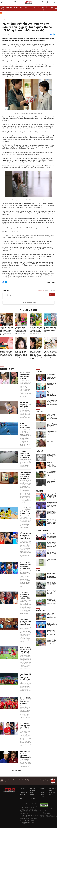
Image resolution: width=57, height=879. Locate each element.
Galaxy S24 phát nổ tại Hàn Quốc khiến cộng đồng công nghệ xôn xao (25, 406)
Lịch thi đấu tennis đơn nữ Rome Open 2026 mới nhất (25, 595)
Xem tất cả (41, 290)
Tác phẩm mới (42, 531)
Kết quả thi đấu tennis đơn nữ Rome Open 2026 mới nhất (25, 536)
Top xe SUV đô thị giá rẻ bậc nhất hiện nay (51, 592)
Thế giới (40, 451)
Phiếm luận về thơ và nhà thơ (51, 440)
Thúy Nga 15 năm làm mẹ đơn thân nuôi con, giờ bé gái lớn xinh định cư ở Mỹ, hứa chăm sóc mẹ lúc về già (6, 331)
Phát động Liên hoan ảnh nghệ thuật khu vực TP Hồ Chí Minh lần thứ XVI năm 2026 (51, 633)
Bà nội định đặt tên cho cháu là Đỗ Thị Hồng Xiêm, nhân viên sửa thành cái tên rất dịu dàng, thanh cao (21, 354)
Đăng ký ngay (53, 781)
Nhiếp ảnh (40, 610)
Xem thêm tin (16, 771)
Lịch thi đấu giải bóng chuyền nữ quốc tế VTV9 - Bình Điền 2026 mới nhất (25, 511)
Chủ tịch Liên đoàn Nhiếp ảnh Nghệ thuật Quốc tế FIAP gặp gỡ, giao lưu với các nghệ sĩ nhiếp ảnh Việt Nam (52, 625)
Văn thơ (39, 411)
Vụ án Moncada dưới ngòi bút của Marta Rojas (51, 481)
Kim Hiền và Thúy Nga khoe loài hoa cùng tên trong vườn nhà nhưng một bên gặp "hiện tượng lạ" (20, 330)
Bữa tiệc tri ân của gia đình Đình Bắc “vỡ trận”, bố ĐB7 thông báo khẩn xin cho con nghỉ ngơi (51, 523)
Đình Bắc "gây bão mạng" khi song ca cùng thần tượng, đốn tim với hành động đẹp (52, 505)
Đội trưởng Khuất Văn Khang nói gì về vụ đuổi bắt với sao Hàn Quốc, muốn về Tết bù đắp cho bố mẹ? (51, 497)
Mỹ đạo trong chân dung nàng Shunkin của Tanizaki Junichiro (52, 464)
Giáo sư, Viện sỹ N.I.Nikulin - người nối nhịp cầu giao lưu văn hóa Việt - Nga (51, 457)
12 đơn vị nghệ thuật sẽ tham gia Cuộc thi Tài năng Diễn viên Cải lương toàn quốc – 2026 (51, 378)
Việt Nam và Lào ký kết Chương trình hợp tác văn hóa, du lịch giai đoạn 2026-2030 (52, 394)
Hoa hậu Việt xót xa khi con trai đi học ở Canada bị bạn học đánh (50, 329)
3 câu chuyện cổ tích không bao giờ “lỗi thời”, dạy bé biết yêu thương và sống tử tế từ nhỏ (6, 354)
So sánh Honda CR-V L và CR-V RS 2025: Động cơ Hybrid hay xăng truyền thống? (52, 576)
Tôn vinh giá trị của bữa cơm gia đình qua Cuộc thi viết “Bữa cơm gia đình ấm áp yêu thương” (50, 354)
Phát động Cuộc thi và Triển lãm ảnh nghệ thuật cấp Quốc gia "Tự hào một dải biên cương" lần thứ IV (52, 642)
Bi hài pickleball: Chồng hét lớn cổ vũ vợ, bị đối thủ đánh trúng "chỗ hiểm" (25, 428)
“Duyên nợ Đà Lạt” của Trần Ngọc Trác (52, 433)
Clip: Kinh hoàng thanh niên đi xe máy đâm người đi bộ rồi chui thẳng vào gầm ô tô (25, 457)
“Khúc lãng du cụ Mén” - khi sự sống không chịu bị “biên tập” (52, 424)
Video (38, 571)
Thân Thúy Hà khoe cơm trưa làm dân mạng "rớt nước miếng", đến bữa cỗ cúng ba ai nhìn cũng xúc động (36, 355)
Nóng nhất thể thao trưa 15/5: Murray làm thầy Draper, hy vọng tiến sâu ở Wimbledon (25, 756)
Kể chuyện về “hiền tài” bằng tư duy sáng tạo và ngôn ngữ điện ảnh (52, 385)
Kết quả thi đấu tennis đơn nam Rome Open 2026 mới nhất (25, 565)
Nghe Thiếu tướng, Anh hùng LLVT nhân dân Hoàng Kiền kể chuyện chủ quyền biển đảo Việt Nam (51, 545)
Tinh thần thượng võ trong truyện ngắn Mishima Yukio (51, 473)
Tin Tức (39, 372)
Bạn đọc (22, 798)
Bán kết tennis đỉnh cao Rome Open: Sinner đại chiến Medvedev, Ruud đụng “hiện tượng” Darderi (25, 379)
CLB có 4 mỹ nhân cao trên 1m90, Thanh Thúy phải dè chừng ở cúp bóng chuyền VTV (25, 728)
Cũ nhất (53, 290)
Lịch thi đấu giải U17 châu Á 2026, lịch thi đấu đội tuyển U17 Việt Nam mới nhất (25, 678)
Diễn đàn (32, 798)
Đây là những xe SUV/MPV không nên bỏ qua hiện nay (51, 584)
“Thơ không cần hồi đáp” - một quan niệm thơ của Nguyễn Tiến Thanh (25, 476)
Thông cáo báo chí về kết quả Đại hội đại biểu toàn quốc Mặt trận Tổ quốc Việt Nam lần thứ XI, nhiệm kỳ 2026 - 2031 (52, 404)
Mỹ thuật (22, 794)
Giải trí (39, 491)
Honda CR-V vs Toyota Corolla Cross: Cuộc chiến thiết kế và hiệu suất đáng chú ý (51, 602)
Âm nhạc (32, 794)
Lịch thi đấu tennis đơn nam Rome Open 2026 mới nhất (25, 622)
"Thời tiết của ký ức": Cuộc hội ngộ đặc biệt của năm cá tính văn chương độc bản (52, 553)
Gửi (52, 294)
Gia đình (4, 19)
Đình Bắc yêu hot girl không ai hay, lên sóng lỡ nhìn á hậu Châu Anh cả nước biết (51, 513)
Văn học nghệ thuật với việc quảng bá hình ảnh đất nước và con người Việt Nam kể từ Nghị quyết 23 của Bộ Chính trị (52, 617)
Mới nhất (47, 290)
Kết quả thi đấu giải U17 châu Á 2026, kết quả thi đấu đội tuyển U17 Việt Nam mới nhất (25, 702)
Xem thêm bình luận (29, 302)
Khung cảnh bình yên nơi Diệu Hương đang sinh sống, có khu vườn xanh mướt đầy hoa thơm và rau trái (36, 330)
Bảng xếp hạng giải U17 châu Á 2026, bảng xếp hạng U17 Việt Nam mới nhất (25, 651)
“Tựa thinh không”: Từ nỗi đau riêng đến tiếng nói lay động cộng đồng (52, 535)
